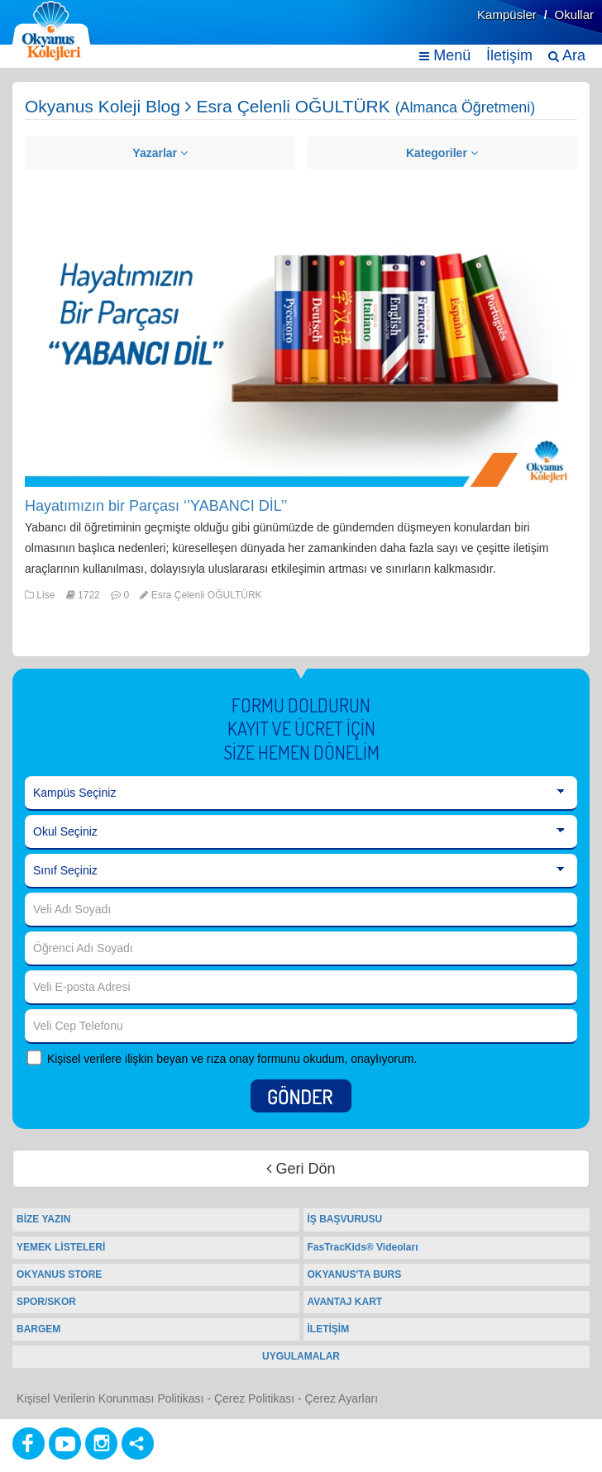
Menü (445, 55)
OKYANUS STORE (59, 1274)
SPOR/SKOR (46, 1302)
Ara (566, 55)
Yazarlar (160, 153)
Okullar (574, 14)
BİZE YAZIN (43, 1219)
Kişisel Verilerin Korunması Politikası (110, 1398)
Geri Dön (300, 1168)
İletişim (509, 55)
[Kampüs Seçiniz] (301, 793)
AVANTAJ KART (345, 1302)
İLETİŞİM (329, 1329)
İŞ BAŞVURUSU (345, 1219)
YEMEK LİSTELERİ (61, 1247)
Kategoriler (442, 153)
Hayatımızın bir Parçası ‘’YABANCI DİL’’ (156, 506)
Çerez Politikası (254, 1398)
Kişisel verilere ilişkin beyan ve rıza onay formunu (173, 1058)
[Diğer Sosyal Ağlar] (138, 1443)
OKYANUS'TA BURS (355, 1274)
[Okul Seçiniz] (301, 832)
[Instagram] (101, 1443)
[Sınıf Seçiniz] (301, 871)
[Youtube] (65, 1443)
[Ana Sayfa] (52, 31)
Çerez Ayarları (341, 1398)
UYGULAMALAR (301, 1356)
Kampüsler (507, 14)
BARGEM (38, 1329)
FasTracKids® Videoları (363, 1247)
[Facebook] (28, 1443)
